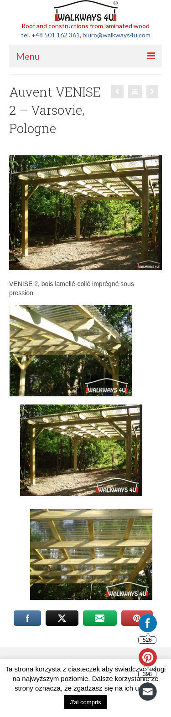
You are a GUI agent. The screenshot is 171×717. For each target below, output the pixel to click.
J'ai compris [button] (85, 702)
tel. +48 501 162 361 (50, 35)
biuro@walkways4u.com (116, 35)
